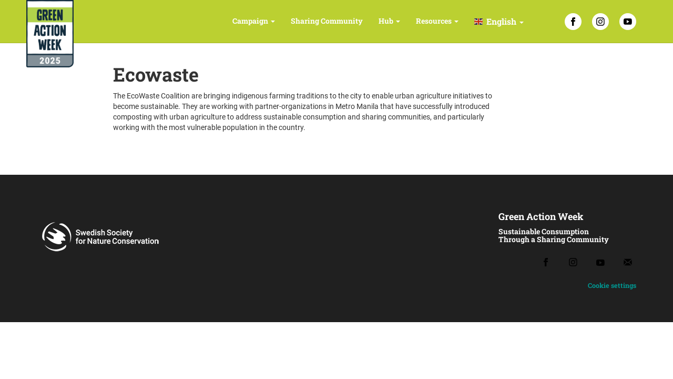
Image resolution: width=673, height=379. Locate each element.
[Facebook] (573, 21)
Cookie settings (612, 285)
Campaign (253, 21)
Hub (389, 21)
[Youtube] (600, 262)
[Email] (628, 262)
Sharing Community (327, 21)
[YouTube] (628, 22)
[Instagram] (600, 21)
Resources (437, 21)
